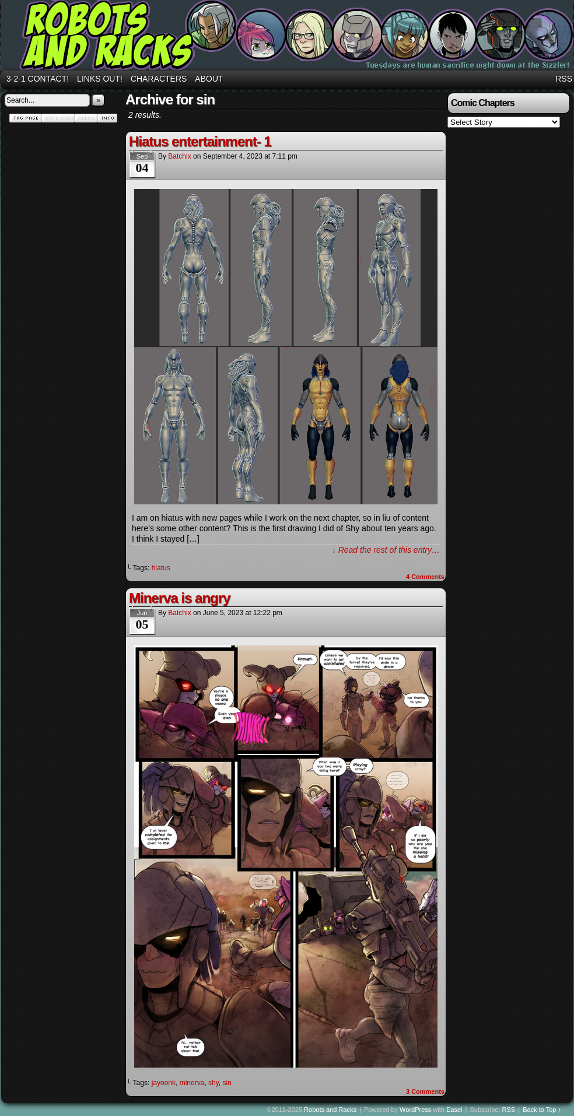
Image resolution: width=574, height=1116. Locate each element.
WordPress (415, 1109)
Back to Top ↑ (542, 1109)
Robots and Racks (330, 1109)
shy (213, 1083)
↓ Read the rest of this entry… (386, 550)
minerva (192, 1083)
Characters (159, 78)
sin (227, 1083)
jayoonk (164, 1083)
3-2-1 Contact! (37, 78)
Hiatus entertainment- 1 (200, 141)
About (209, 78)
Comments (425, 576)
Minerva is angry (179, 598)
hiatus (161, 568)
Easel (454, 1109)
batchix (179, 156)
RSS (563, 78)
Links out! (100, 78)
